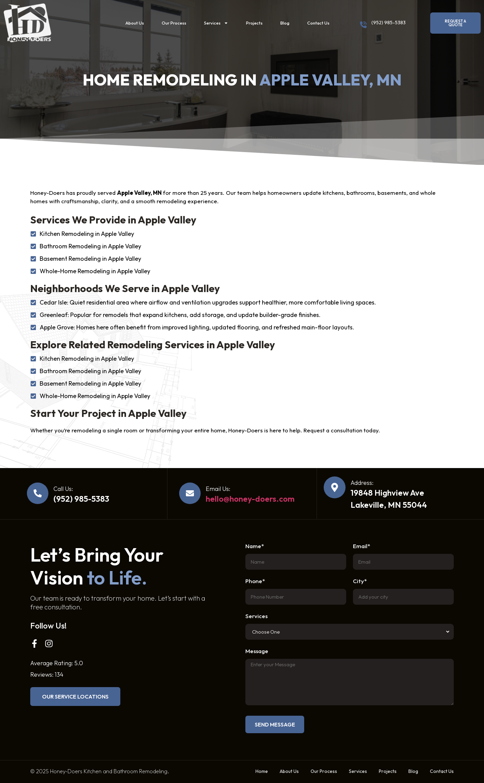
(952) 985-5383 (388, 23)
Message (256, 651)
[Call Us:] (37, 493)
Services (216, 23)
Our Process (174, 23)
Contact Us (318, 23)
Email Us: (218, 489)
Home (261, 771)
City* (360, 581)
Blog (284, 23)
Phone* (255, 581)
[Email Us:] (190, 493)
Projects (254, 23)
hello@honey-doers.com (250, 499)
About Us (134, 23)
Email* (361, 546)
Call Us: (63, 489)
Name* (254, 546)
